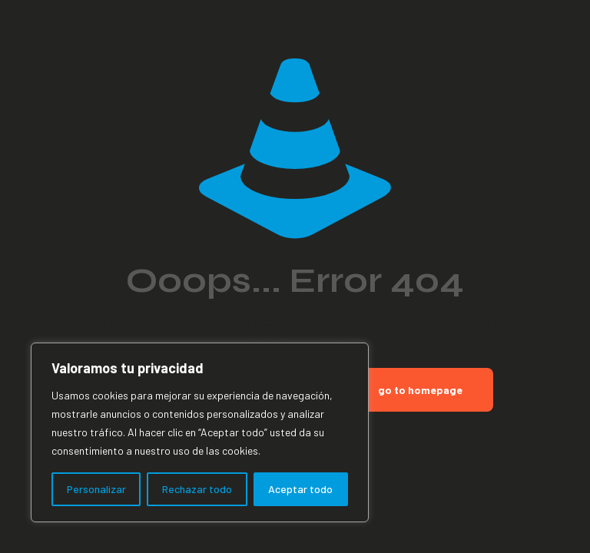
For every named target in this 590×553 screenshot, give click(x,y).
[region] (200, 432)
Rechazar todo (197, 488)
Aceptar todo (300, 488)
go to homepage (420, 389)
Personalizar (96, 488)
